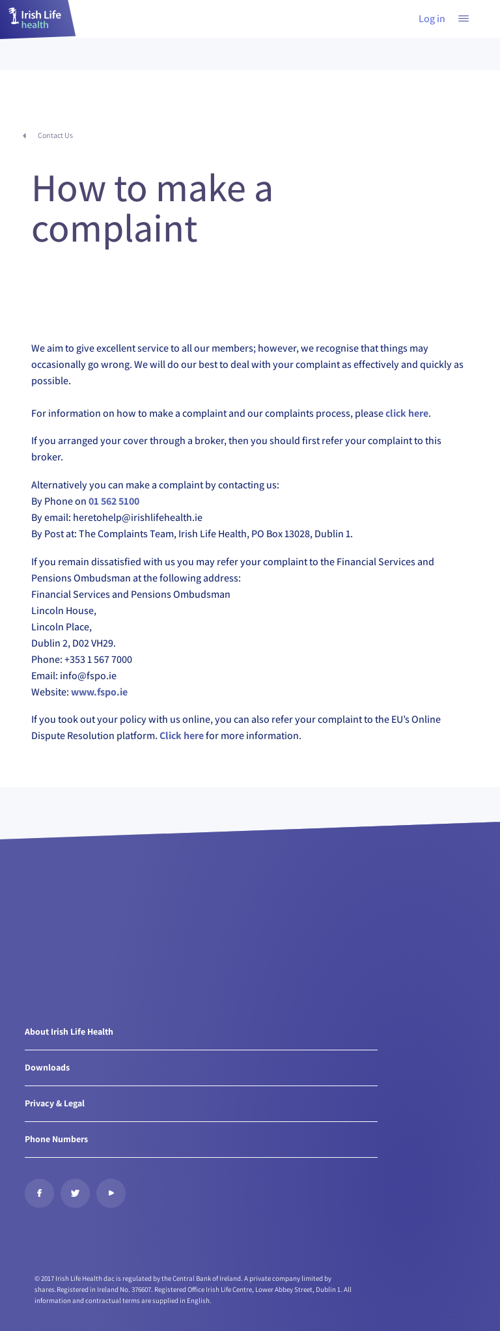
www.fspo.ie (99, 692)
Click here (182, 735)
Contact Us (55, 135)
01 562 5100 (114, 501)
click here (406, 413)
